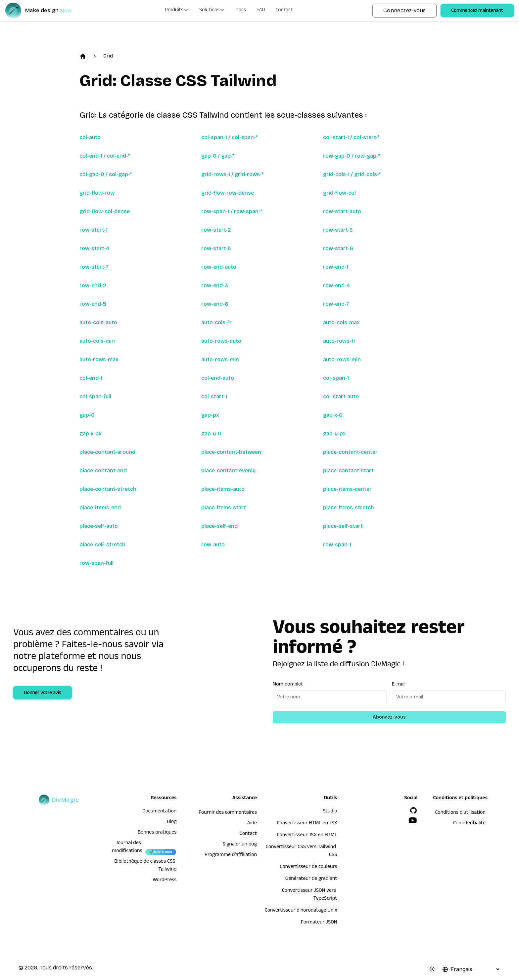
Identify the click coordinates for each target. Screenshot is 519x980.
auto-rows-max (98, 359)
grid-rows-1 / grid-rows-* (232, 174)
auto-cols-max (341, 322)
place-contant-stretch (107, 489)
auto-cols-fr (216, 322)
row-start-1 (93, 230)
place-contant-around (107, 452)
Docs (240, 11)
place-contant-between (231, 452)
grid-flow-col (339, 193)
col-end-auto (217, 378)
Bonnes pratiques (157, 833)
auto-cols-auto (98, 322)
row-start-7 (94, 267)
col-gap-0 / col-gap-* (105, 174)
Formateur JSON (319, 923)
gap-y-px (334, 433)
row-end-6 (214, 304)
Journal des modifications (127, 847)
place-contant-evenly (228, 470)
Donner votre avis (42, 693)
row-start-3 (338, 230)
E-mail (398, 684)
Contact (284, 11)
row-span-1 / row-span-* (231, 211)
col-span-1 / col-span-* (229, 137)
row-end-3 (214, 285)
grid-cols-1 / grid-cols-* (352, 174)
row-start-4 (94, 248)
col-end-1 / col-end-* (104, 156)
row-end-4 (336, 285)
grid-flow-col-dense (104, 211)
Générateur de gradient (311, 879)
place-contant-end (103, 470)
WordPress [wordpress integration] (164, 880)
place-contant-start (348, 470)
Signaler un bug (239, 845)
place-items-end (100, 507)
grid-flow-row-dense (227, 193)
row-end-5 (92, 304)
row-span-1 (337, 544)
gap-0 (87, 415)
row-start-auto (342, 211)
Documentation (159, 812)
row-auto (213, 544)
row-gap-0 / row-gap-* (351, 156)
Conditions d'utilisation (460, 813)
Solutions (212, 11)
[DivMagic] (45, 11)
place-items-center (347, 489)
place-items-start (223, 507)
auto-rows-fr (339, 341)
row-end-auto (218, 267)
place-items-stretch (348, 507)
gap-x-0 (333, 415)
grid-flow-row (97, 193)
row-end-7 (336, 304)
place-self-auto (98, 526)
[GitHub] (413, 810)
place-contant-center (350, 452)
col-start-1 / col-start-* (351, 137)
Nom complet (288, 684)
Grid (108, 56)
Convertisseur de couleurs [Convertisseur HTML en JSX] (308, 867)
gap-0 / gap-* (217, 156)
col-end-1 (90, 378)
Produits (177, 11)
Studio (330, 812)
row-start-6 (338, 248)
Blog (171, 822)
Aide (252, 824)
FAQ (261, 11)
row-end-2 (92, 285)
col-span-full (95, 396)
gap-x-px (90, 433)
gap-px (210, 415)
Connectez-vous (404, 10)
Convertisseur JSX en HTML (307, 836)
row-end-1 (335, 267)
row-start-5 (216, 248)
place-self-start (343, 526)
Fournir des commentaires (228, 813)
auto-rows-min (220, 359)
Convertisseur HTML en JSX (307, 824)
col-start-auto (341, 396)
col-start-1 (214, 396)
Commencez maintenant (477, 11)
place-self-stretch (102, 544)
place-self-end (219, 526)
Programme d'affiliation (231, 855)
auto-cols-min (97, 341)
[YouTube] (412, 820)
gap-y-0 (211, 433)
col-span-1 (336, 378)
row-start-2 (216, 230)
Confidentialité (469, 824)
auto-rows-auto (221, 341)
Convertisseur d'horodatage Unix (301, 911)
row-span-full (96, 563)
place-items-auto (223, 489)
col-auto (90, 137)
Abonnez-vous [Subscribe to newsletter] (389, 717)
